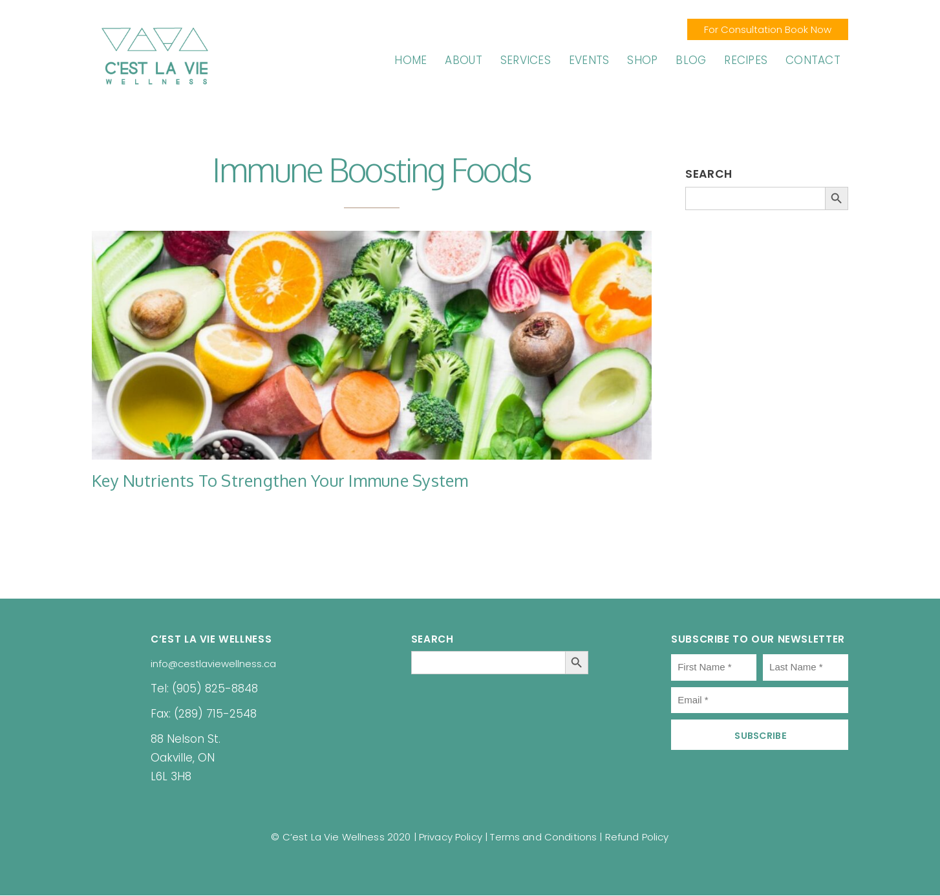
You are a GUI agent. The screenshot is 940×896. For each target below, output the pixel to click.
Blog (691, 60)
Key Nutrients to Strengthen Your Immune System (280, 480)
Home (410, 60)
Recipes (745, 60)
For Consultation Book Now (767, 29)
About (463, 60)
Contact (812, 60)
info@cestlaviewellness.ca (213, 663)
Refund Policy (637, 837)
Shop (642, 60)
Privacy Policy (450, 837)
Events (589, 60)
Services (525, 60)
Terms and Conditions (543, 837)
